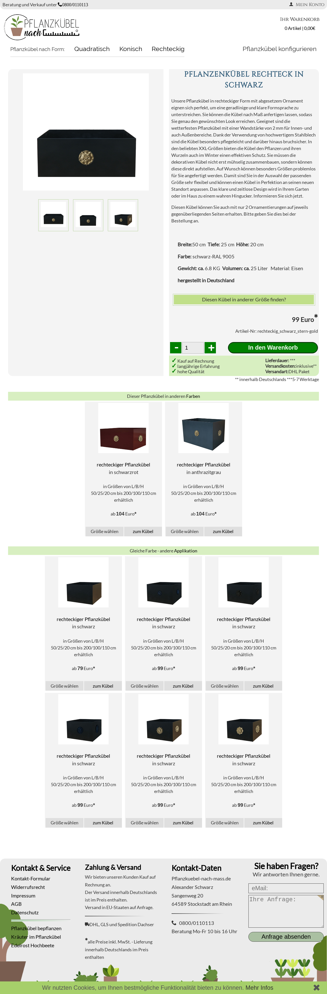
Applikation (185, 550)
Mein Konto (306, 5)
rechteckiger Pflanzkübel (123, 464)
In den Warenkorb (273, 347)
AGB (16, 904)
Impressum (23, 895)
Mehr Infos (259, 987)
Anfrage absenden (286, 936)
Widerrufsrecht (28, 887)
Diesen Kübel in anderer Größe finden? (244, 299)
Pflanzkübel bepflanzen (36, 928)
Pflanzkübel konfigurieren (280, 49)
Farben (193, 396)
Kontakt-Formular (30, 878)
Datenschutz (25, 912)
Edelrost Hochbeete (32, 945)
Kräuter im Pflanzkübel (36, 937)
